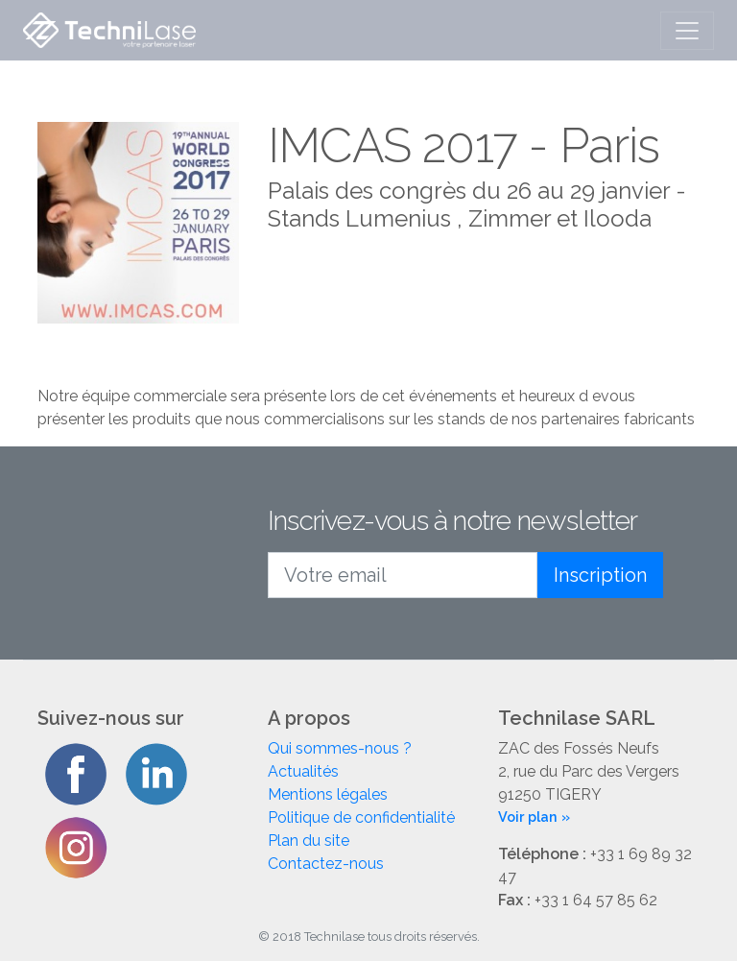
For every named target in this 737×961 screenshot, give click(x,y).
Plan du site (308, 840)
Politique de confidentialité (361, 817)
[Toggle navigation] (687, 31)
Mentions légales (328, 794)
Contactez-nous (326, 863)
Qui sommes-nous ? (340, 748)
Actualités (303, 771)
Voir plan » (534, 816)
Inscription (600, 575)
